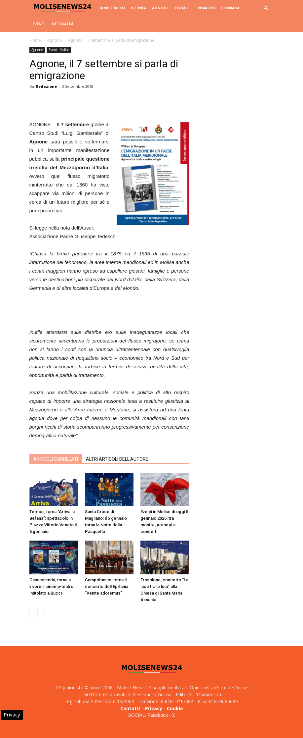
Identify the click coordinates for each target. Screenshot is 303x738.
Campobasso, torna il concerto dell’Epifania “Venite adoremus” (106, 586)
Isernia (138, 7)
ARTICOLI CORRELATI (55, 459)
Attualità (63, 23)
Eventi (39, 23)
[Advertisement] (109, 311)
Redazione (46, 86)
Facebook (157, 715)
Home (35, 40)
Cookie (175, 708)
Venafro (206, 7)
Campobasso (111, 7)
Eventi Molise (59, 49)
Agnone (160, 7)
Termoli (183, 7)
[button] (266, 8)
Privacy (153, 708)
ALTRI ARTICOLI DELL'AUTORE (117, 459)
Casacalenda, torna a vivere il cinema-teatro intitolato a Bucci (51, 586)
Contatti (130, 708)
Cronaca (230, 7)
